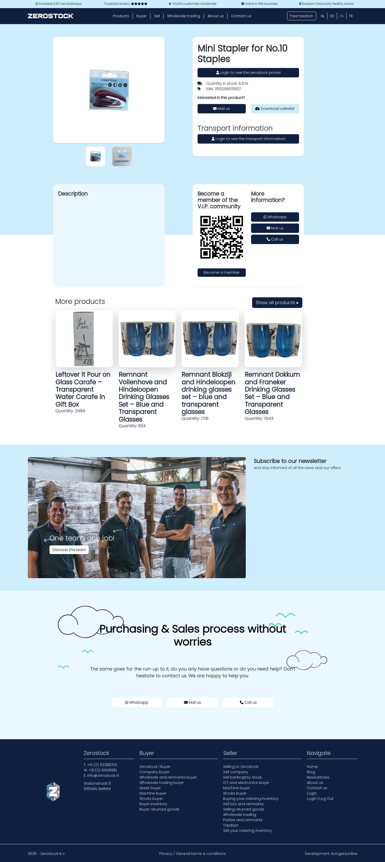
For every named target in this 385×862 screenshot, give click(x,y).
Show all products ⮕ (277, 303)
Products (121, 16)
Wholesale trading (183, 16)
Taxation (230, 825)
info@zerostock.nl (103, 775)
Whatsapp (275, 216)
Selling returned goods (243, 809)
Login (312, 793)
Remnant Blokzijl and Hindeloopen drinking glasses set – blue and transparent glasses (208, 393)
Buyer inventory (153, 803)
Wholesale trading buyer (161, 782)
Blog (311, 771)
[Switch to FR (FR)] (350, 16)
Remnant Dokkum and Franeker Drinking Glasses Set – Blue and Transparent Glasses (272, 393)
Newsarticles (318, 777)
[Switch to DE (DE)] (332, 16)
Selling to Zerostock (240, 766)
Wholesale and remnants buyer (168, 777)
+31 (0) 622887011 (102, 764)
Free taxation (301, 16)
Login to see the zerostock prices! (248, 72)
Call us (275, 239)
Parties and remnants (242, 819)
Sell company (235, 771)
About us (215, 16)
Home (312, 766)
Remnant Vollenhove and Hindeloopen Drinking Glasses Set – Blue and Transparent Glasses (144, 397)
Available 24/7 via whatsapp (59, 4)
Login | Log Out (320, 798)
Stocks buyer (151, 798)
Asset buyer (150, 787)
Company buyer (154, 771)
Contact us (241, 16)
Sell (157, 16)
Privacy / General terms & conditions (192, 853)
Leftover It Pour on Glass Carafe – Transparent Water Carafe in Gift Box (83, 389)
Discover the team (69, 549)
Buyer (141, 16)
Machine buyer (152, 793)
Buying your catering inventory (250, 798)
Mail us (221, 108)
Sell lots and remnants (243, 803)
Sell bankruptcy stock (242, 777)
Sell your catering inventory (247, 830)
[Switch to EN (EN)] (341, 16)
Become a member (222, 272)
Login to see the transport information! (248, 138)
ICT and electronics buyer (246, 782)
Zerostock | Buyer (154, 766)
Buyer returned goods (159, 809)
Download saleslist (275, 108)
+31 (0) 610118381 (103, 770)
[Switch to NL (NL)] (322, 16)
